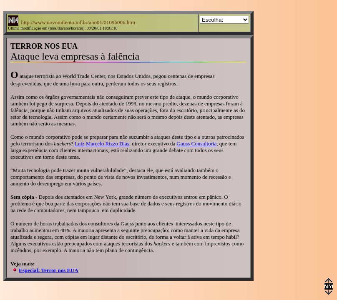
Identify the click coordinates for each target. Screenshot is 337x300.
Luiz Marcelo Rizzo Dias (102, 143)
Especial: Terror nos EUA (48, 270)
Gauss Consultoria (197, 143)
